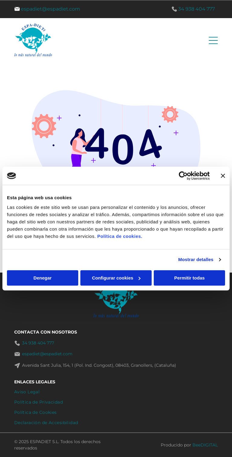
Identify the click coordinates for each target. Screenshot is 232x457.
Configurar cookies (116, 277)
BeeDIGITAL (205, 445)
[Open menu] (213, 40)
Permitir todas (189, 277)
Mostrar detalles (196, 259)
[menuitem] (116, 392)
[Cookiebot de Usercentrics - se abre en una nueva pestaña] (183, 175)
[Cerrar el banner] (223, 176)
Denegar (43, 277)
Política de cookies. (119, 236)
